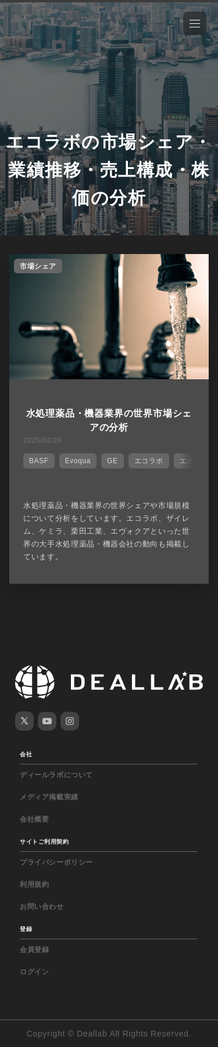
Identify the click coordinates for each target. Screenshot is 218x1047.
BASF (39, 461)
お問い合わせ (42, 907)
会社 (26, 754)
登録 (26, 929)
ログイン (34, 972)
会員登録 (34, 950)
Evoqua (78, 461)
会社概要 (34, 819)
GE (112, 461)
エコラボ (148, 461)
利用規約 (34, 884)
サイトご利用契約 (44, 841)
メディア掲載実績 (49, 797)
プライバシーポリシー (56, 862)
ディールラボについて (56, 775)
